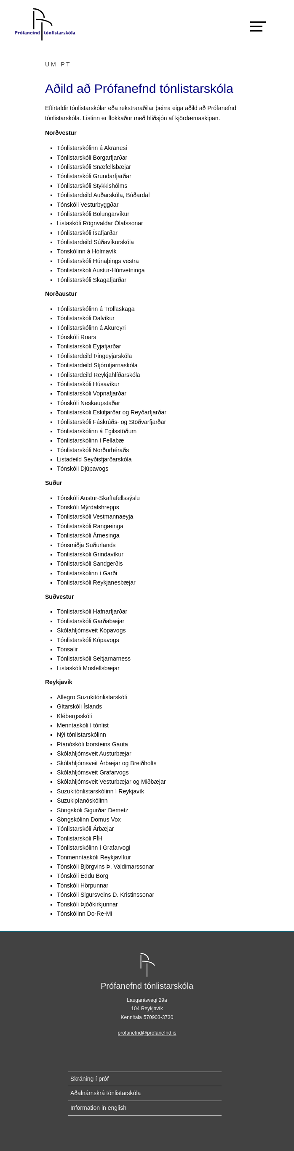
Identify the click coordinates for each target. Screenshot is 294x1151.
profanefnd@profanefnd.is (147, 1033)
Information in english (98, 1107)
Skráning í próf (89, 1078)
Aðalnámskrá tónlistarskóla (105, 1093)
